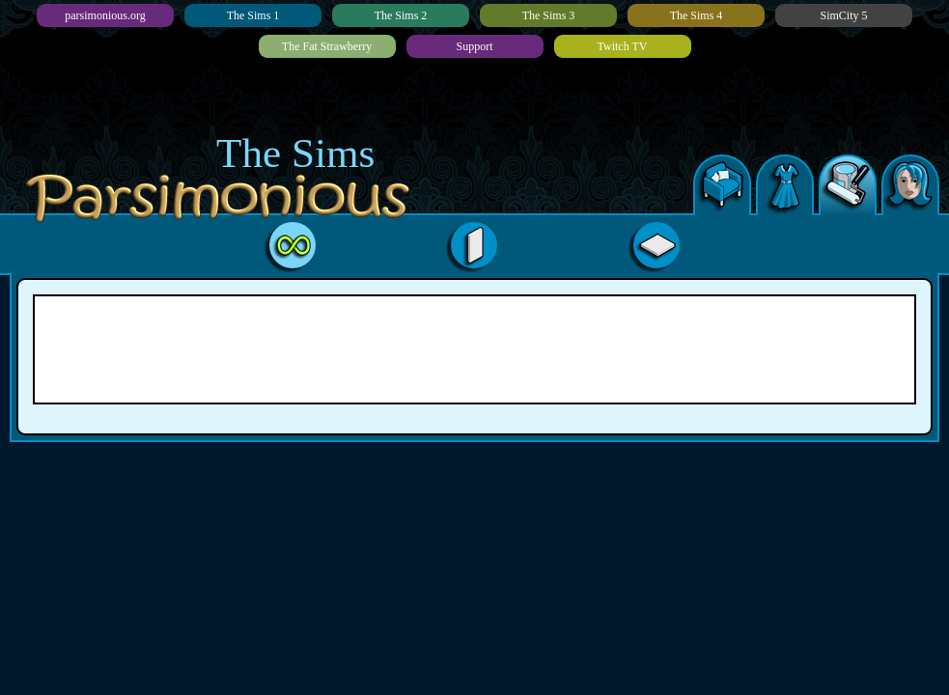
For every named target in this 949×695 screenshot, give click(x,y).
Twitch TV (623, 46)
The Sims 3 (548, 15)
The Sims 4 (696, 15)
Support (474, 46)
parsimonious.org (105, 15)
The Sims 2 (401, 15)
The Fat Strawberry (327, 46)
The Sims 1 (253, 15)
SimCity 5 (843, 15)
